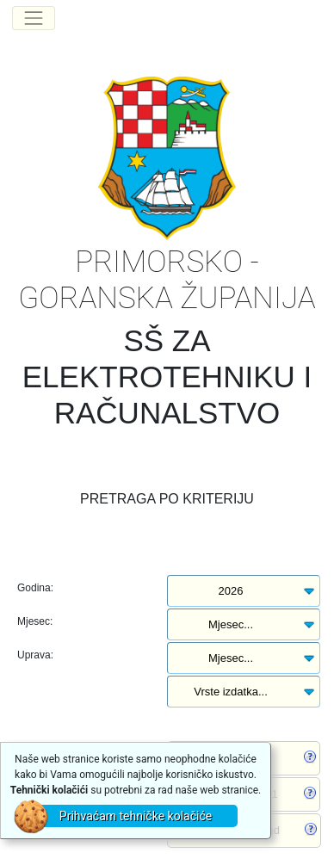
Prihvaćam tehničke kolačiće (135, 816)
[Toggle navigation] (33, 18)
